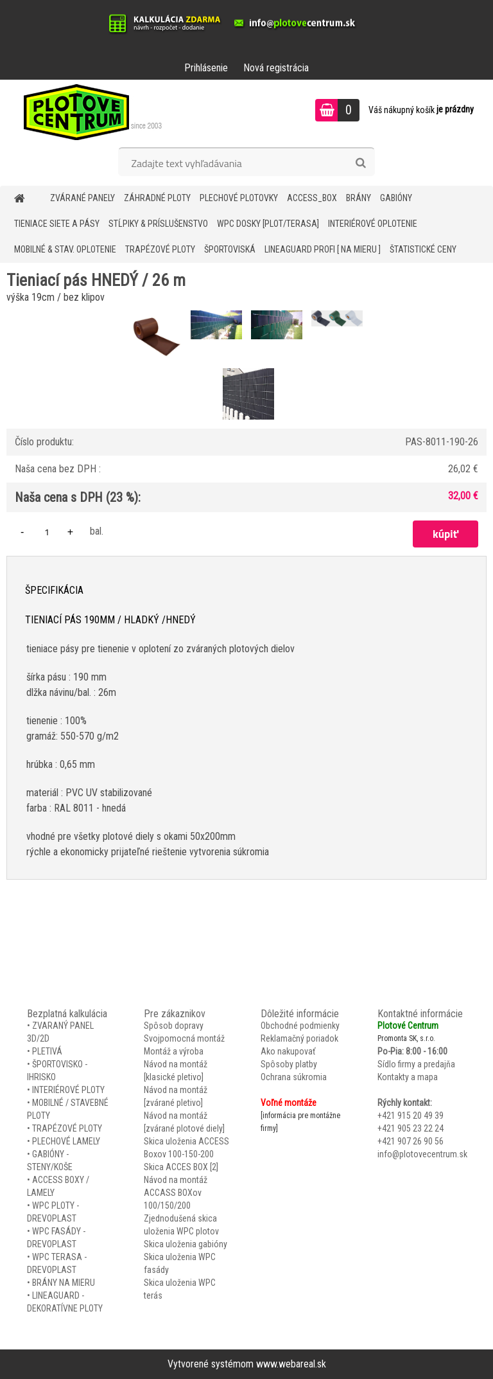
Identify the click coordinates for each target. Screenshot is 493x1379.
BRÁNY (358, 198)
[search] (360, 163)
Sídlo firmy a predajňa (416, 1064)
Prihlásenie (206, 68)
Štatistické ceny (423, 249)
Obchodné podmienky (300, 1025)
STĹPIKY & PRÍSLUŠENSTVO (158, 223)
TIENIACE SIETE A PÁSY (56, 223)
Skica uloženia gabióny (185, 1244)
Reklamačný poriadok (299, 1038)
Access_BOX (312, 198)
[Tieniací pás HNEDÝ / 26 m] (157, 312)
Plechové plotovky (239, 198)
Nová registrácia (276, 68)
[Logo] (88, 112)
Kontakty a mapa (407, 1077)
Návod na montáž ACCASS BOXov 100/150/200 (175, 1193)
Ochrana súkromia (294, 1077)
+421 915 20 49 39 (410, 1115)
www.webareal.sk (291, 1364)
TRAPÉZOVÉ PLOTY (160, 249)
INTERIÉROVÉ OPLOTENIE (372, 223)
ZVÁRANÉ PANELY (82, 198)
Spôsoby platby (289, 1064)
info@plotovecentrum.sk (422, 1154)
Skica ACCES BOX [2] (181, 1167)
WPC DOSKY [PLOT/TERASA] (268, 223)
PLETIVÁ (47, 1051)
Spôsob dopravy (173, 1025)
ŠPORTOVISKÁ (229, 249)
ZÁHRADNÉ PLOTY (157, 198)
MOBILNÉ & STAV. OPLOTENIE (65, 249)
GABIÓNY (396, 198)
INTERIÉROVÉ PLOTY (68, 1090)
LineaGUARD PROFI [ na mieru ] (322, 249)
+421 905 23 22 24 (410, 1128)
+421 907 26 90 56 (410, 1141)
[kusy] (47, 531)
